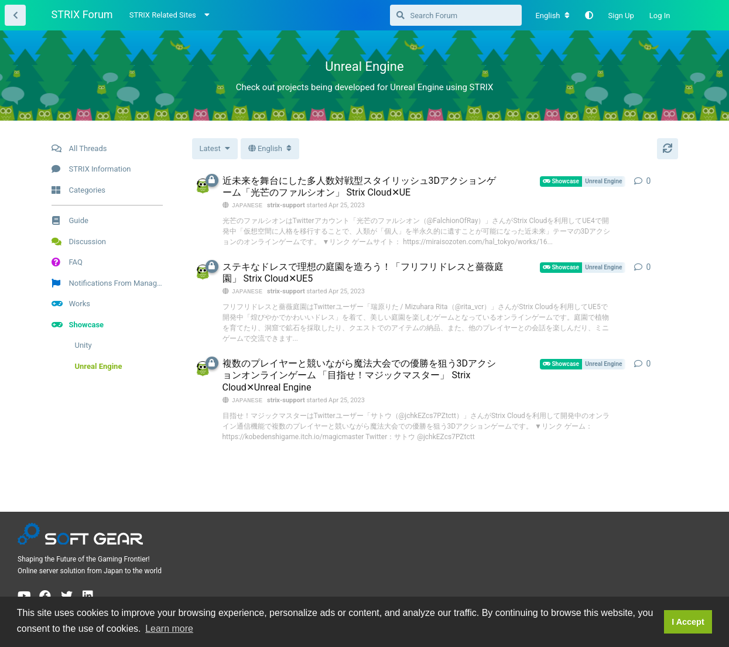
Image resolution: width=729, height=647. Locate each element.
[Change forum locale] (552, 15)
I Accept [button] (688, 622)
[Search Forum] (456, 15)
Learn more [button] (169, 629)
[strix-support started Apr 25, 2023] (202, 186)
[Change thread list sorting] (215, 148)
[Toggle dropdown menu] (270, 148)
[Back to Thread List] (15, 15)
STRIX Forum (82, 14)
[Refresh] (667, 148)
